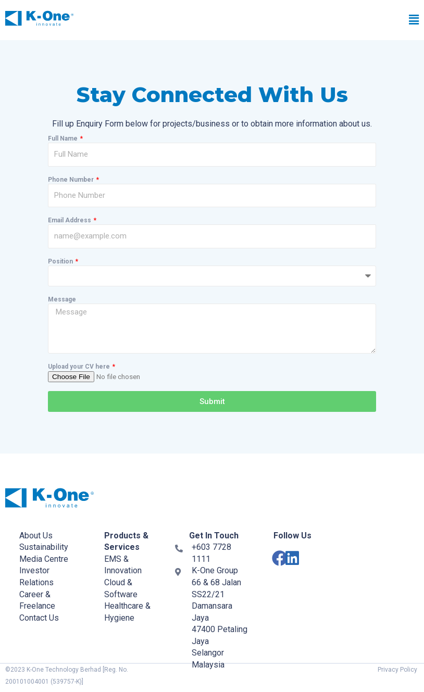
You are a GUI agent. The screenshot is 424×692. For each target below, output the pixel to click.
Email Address (70, 220)
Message (62, 299)
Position (61, 261)
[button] (297, 20)
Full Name (63, 138)
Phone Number (71, 179)
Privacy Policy (397, 669)
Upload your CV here (79, 366)
